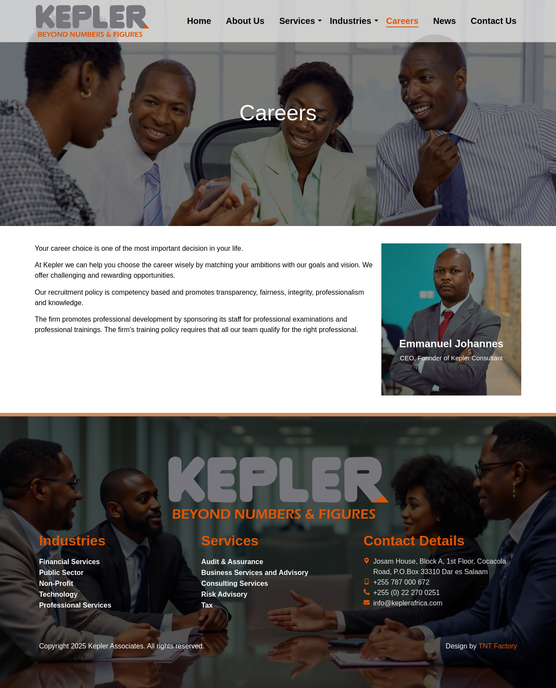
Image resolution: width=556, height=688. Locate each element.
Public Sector (61, 572)
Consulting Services (234, 583)
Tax (206, 605)
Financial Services (69, 561)
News (444, 21)
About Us (245, 21)
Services (298, 21)
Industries (352, 21)
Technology (58, 594)
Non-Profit (56, 583)
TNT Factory (497, 646)
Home (199, 21)
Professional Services (75, 605)
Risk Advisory (224, 594)
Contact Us (494, 21)
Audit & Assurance (232, 561)
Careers (402, 21)
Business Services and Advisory (254, 572)
